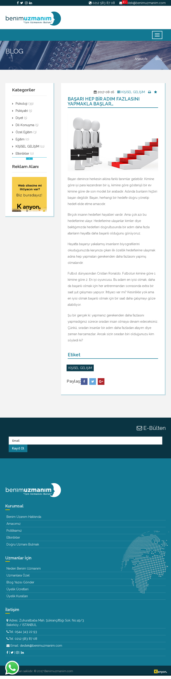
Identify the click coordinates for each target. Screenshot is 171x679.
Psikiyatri (24, 114)
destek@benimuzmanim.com (144, 3)
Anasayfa (141, 62)
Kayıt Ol (18, 451)
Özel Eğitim (26, 135)
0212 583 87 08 (103, 3)
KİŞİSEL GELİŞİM (30, 150)
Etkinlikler (25, 157)
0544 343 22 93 (26, 635)
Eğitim (22, 142)
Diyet (21, 121)
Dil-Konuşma (27, 128)
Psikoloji (25, 107)
